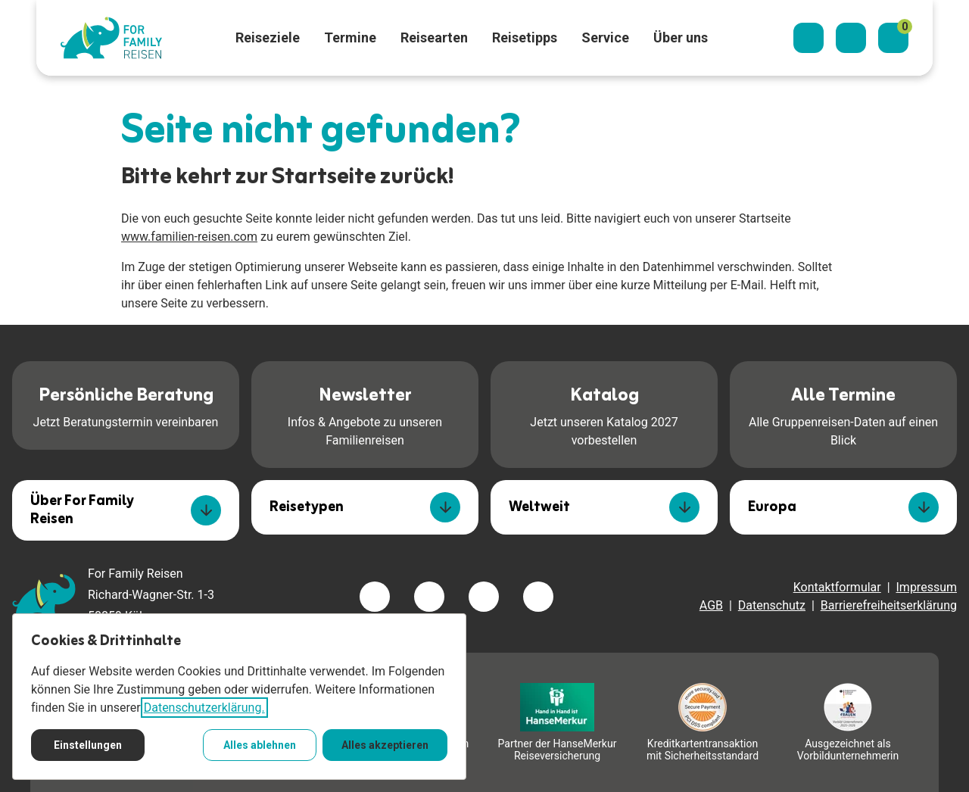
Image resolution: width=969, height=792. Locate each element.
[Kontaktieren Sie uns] (851, 38)
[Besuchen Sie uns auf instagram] (429, 597)
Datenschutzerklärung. (204, 707)
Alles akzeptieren (384, 745)
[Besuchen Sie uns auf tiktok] (538, 597)
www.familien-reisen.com (189, 236)
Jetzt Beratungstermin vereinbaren (126, 404)
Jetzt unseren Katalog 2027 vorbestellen (604, 413)
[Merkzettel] (893, 38)
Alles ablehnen (259, 745)
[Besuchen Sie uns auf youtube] (484, 597)
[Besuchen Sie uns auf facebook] (375, 597)
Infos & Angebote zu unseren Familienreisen (365, 413)
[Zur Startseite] (111, 38)
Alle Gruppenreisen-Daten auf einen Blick (843, 413)
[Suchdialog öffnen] (808, 38)
